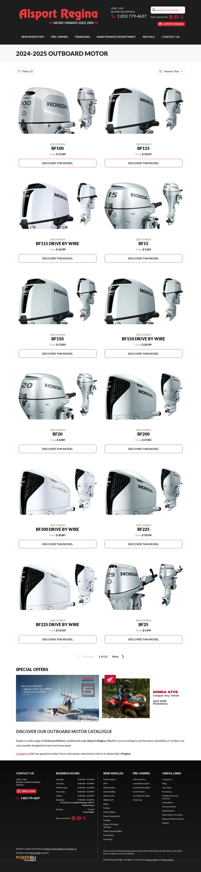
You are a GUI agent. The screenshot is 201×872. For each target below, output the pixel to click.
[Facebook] (176, 17)
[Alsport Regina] (58, 16)
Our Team (167, 787)
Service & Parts (169, 806)
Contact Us (171, 36)
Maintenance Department (116, 36)
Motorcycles (109, 795)
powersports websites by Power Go (61, 849)
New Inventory (32, 36)
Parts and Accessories (172, 814)
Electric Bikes (109, 812)
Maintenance (168, 810)
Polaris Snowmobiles (112, 831)
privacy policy (152, 859)
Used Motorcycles (141, 783)
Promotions (108, 835)
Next (118, 656)
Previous (85, 656)
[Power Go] (46, 858)
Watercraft (108, 800)
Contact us (22, 753)
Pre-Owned (59, 36)
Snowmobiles (109, 791)
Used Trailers (139, 791)
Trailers (106, 808)
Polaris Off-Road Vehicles (110, 825)
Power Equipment (111, 816)
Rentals (149, 36)
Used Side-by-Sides (141, 795)
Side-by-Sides (109, 787)
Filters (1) (25, 71)
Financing (82, 36)
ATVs (105, 783)
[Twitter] (182, 17)
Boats (106, 804)
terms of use (168, 859)
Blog (164, 783)
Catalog (106, 820)
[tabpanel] (75, 795)
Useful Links (171, 773)
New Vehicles (113, 773)
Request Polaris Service (173, 819)
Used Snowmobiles (141, 787)
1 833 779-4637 (129, 16)
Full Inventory (109, 779)
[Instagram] (171, 17)
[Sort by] (171, 71)
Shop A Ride (35, 853)
